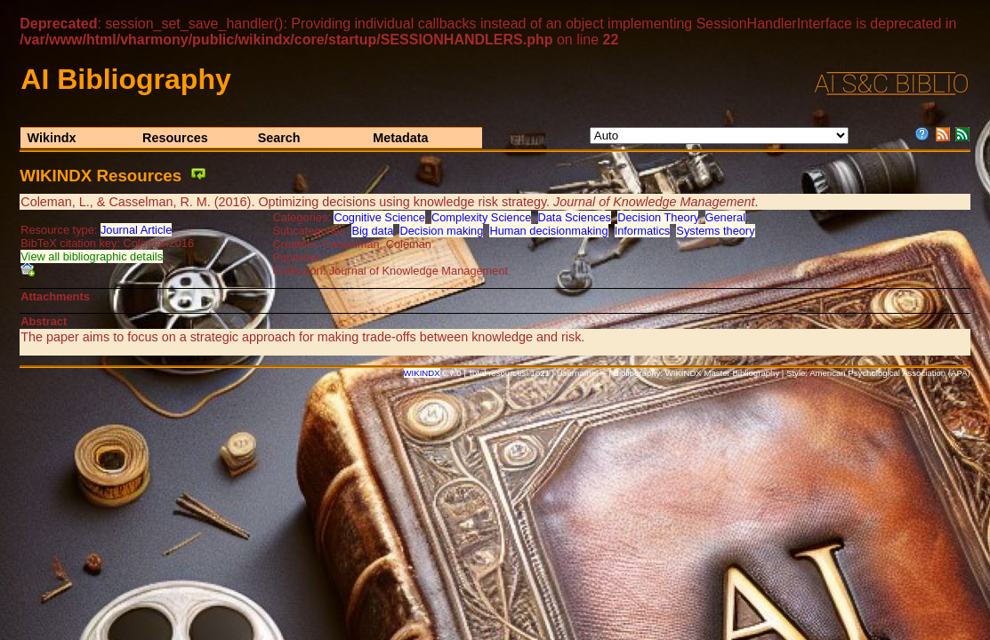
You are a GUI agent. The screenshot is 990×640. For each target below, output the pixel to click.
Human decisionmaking (548, 230)
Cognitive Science (379, 217)
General (725, 217)
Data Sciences (575, 217)
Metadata (400, 138)
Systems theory (715, 230)
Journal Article (136, 229)
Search (279, 138)
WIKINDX (422, 373)
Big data (372, 230)
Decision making (441, 230)
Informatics (643, 230)
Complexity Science (481, 217)
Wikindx (51, 138)
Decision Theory (657, 217)
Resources (175, 138)
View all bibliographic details (91, 256)
